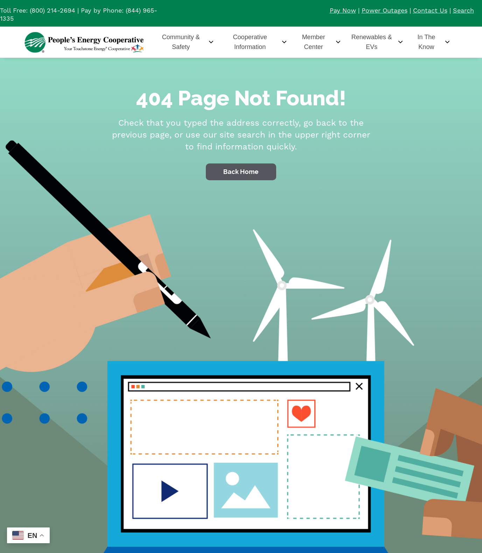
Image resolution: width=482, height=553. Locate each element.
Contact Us (430, 11)
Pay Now (343, 11)
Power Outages (384, 11)
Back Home (241, 171)
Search (463, 11)
